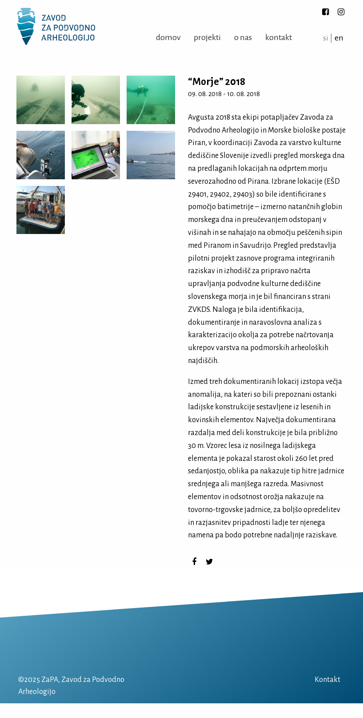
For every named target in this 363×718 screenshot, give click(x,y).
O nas (243, 37)
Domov (168, 37)
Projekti (207, 37)
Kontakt (278, 37)
